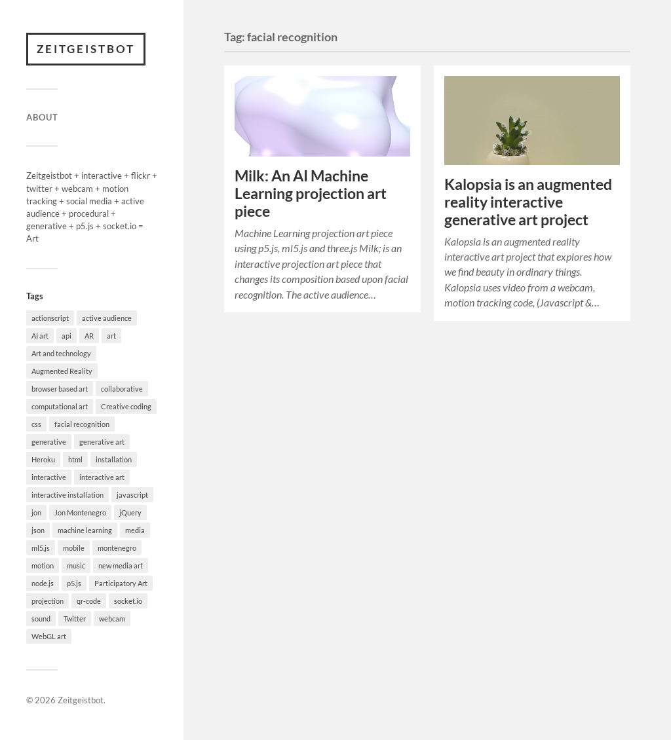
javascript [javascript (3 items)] (132, 494)
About (42, 117)
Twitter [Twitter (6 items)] (75, 618)
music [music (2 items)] (76, 565)
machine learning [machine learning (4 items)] (85, 530)
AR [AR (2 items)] (89, 335)
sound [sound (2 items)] (40, 618)
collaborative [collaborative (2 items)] (122, 388)
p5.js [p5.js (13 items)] (74, 583)
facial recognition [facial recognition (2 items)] (81, 424)
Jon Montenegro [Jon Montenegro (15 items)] (80, 512)
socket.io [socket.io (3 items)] (128, 601)
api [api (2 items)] (66, 335)
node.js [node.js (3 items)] (42, 583)
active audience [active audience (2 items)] (107, 318)
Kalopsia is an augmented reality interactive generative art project (528, 202)
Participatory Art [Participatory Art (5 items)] (120, 583)
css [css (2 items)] (36, 424)
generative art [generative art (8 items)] (102, 441)
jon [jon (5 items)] (36, 512)
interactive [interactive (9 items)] (48, 477)
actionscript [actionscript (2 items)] (50, 318)
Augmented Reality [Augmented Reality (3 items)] (61, 371)
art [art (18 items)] (111, 335)
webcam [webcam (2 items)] (112, 618)
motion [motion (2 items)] (42, 565)
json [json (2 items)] (38, 530)
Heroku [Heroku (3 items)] (43, 459)
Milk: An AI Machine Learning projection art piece (311, 193)
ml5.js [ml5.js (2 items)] (40, 548)
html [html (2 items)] (75, 459)
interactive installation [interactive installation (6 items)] (67, 494)
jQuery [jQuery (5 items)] (130, 512)
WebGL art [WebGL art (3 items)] (48, 636)
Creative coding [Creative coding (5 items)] (126, 406)
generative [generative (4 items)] (48, 441)
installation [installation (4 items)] (114, 459)
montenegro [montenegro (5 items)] (117, 548)
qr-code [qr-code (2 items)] (89, 601)
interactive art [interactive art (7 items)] (102, 477)
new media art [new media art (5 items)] (120, 565)
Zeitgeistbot (86, 49)
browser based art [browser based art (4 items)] (59, 388)
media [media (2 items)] (135, 530)
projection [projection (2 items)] (47, 601)
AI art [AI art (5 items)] (39, 335)
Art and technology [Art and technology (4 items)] (61, 353)
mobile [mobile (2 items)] (74, 548)
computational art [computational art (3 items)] (59, 406)
